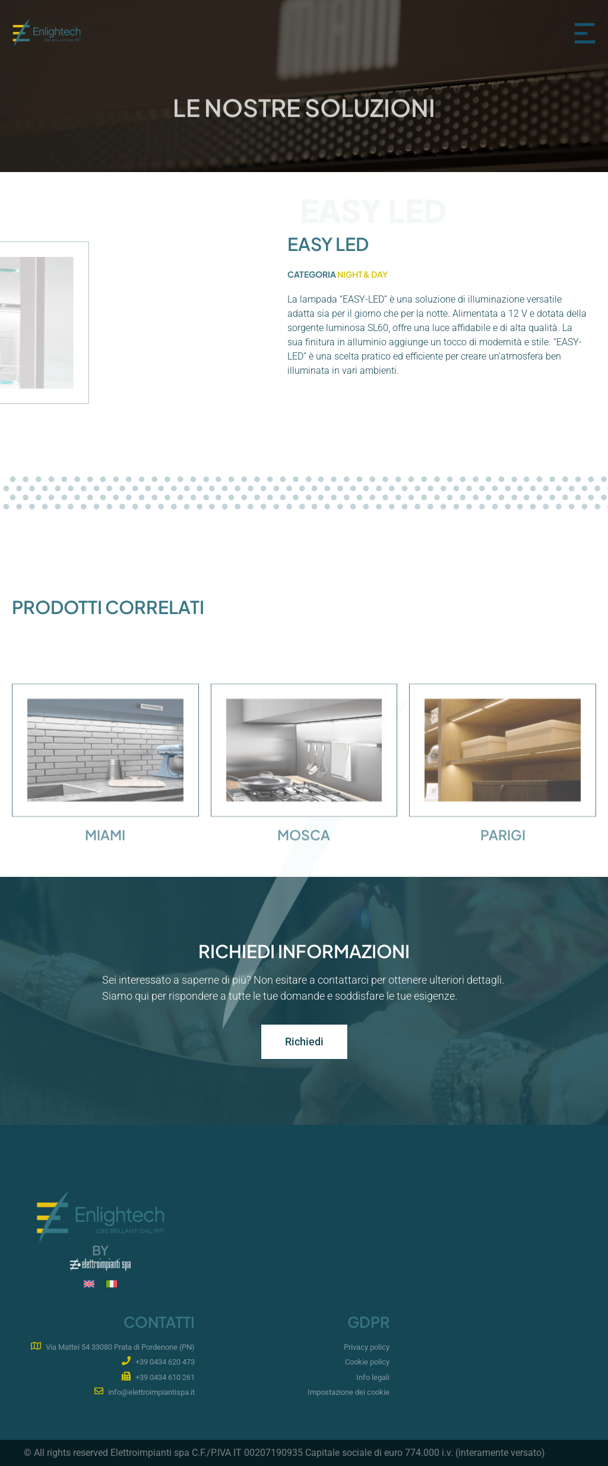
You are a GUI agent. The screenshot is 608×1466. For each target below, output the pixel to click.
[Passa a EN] (89, 1284)
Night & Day (362, 274)
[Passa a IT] (111, 1284)
